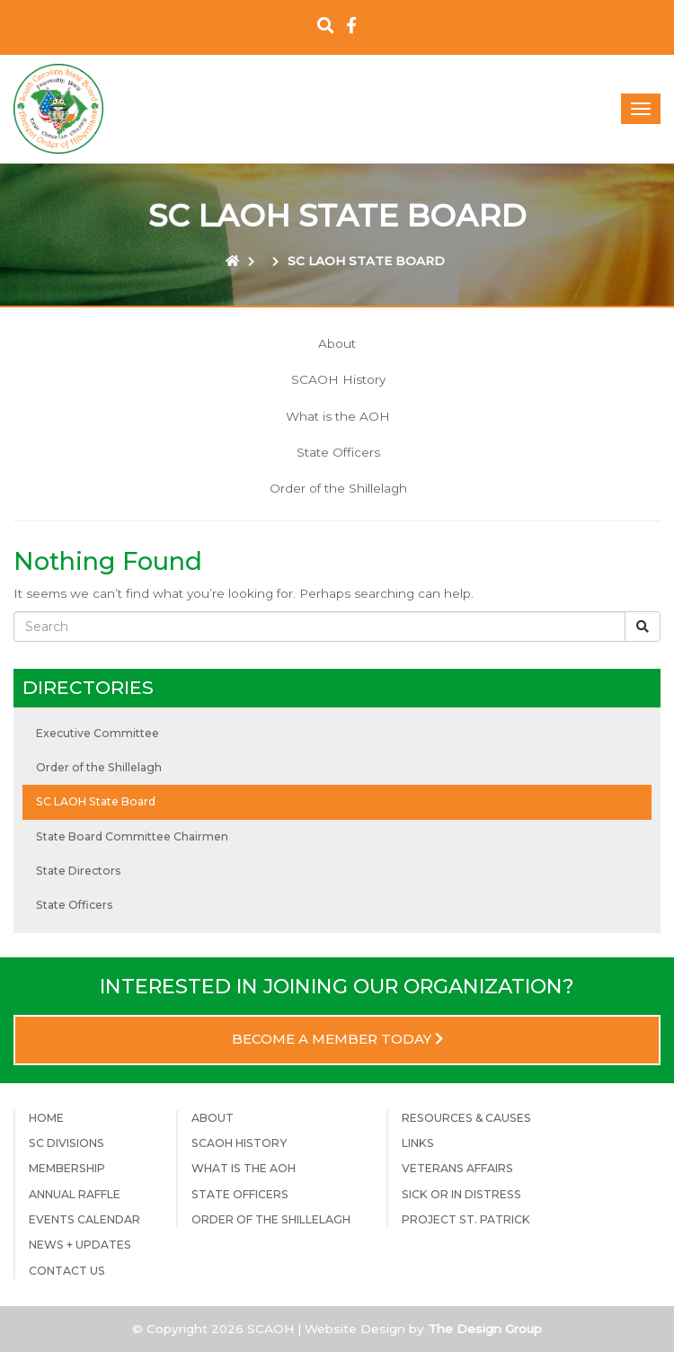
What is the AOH (338, 416)
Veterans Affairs (457, 1168)
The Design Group (485, 1328)
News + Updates (80, 1244)
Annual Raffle (74, 1194)
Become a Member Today (337, 1039)
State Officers (338, 452)
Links (418, 1143)
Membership (67, 1168)
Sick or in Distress (461, 1194)
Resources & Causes (466, 1118)
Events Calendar (84, 1219)
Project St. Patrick (466, 1219)
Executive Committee (97, 733)
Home (46, 1118)
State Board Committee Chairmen (132, 836)
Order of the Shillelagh (338, 488)
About (337, 343)
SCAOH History (338, 379)
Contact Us (67, 1270)
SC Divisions (66, 1143)
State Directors (78, 870)
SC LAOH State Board (95, 801)
